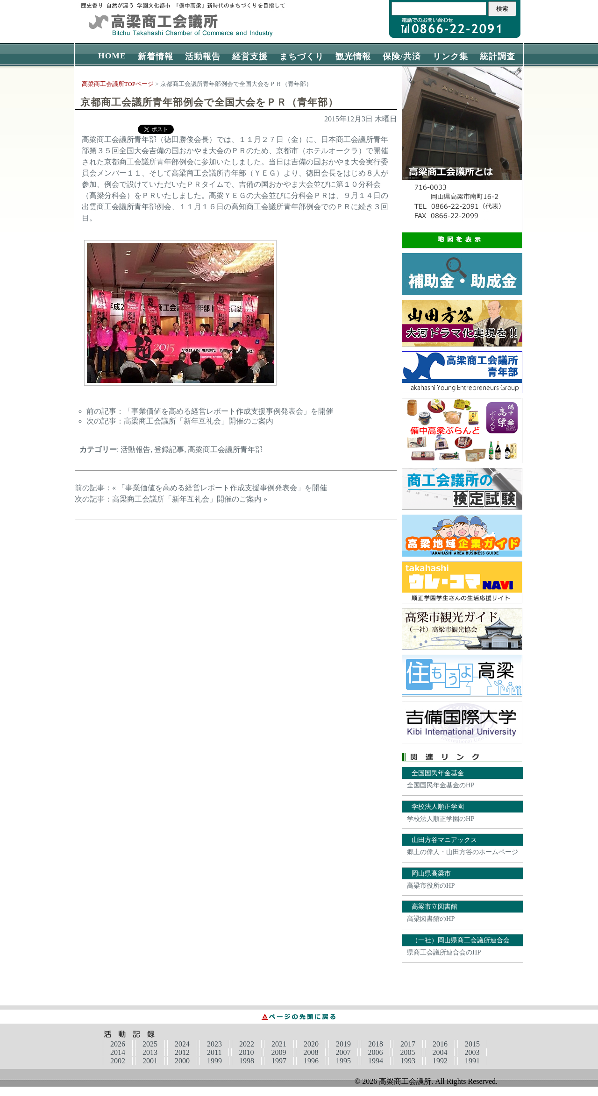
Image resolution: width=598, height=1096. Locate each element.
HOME (112, 55)
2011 (214, 1052)
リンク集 (450, 56)
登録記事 (169, 449)
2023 (214, 1044)
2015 (472, 1044)
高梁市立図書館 (434, 906)
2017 (407, 1044)
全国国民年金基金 (438, 773)
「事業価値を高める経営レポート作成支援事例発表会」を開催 (228, 411)
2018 (375, 1044)
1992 (440, 1061)
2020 (311, 1044)
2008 (310, 1052)
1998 (246, 1061)
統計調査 (497, 56)
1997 (278, 1061)
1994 (375, 1061)
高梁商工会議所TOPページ (118, 84)
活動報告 (203, 56)
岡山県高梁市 (431, 873)
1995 (343, 1061)
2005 (407, 1052)
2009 (278, 1052)
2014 (117, 1052)
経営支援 (250, 56)
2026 (117, 1044)
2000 (182, 1061)
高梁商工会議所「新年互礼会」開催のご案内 (198, 421)
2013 (149, 1052)
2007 (342, 1052)
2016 (440, 1044)
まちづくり (301, 56)
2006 (375, 1052)
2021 (278, 1044)
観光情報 (353, 56)
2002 (117, 1061)
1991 (472, 1061)
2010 (246, 1052)
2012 (182, 1052)
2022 (246, 1044)
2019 (343, 1044)
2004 (439, 1052)
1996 (311, 1061)
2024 (182, 1044)
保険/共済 (402, 56)
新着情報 (155, 56)
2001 (149, 1061)
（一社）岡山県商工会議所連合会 (461, 940)
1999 (214, 1061)
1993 (407, 1061)
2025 (149, 1044)
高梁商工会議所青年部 (225, 449)
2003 (471, 1052)
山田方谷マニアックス (444, 839)
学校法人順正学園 (438, 806)
